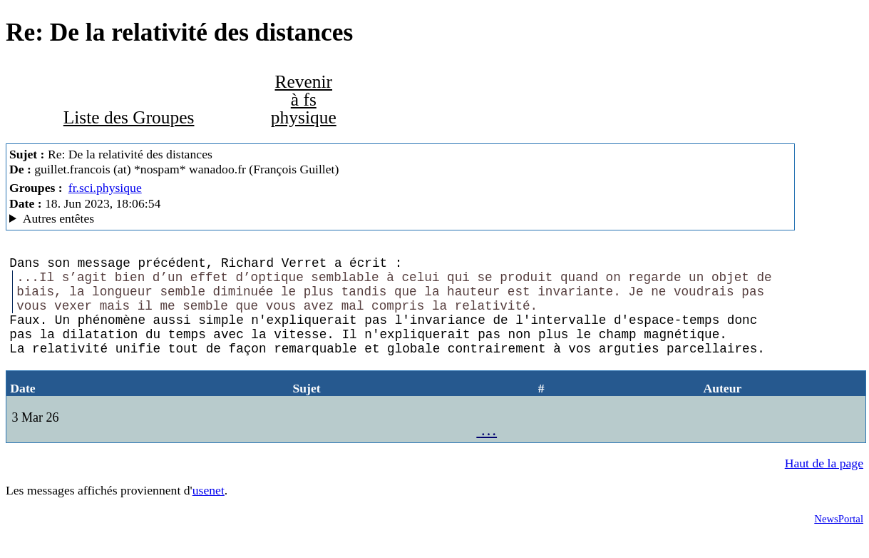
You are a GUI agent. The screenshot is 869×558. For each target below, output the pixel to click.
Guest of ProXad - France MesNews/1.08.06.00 (400, 218)
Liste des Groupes (129, 117)
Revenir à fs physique (303, 99)
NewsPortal (838, 541)
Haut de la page (824, 486)
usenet (208, 513)
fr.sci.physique (105, 188)
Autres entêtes (59, 218)
